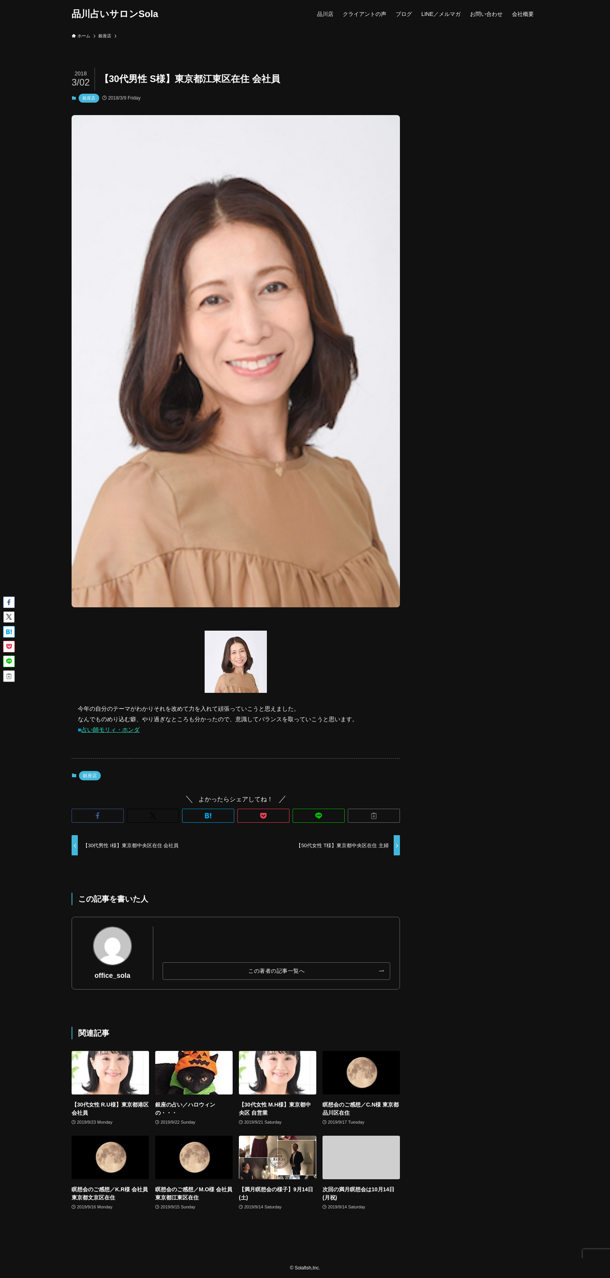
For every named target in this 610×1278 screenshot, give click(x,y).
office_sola (112, 975)
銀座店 (88, 98)
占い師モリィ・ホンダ (110, 729)
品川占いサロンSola (115, 14)
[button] (98, 816)
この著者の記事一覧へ (276, 971)
